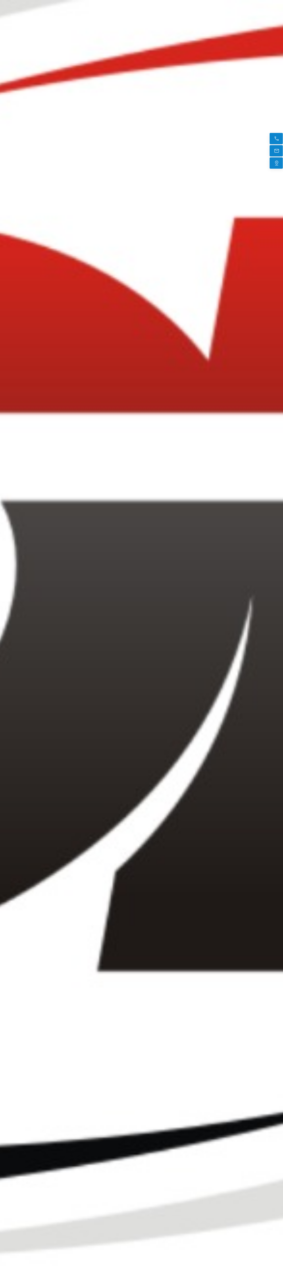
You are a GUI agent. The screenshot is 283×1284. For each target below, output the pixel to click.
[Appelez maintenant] (276, 138)
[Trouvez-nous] (276, 163)
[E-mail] (276, 150)
